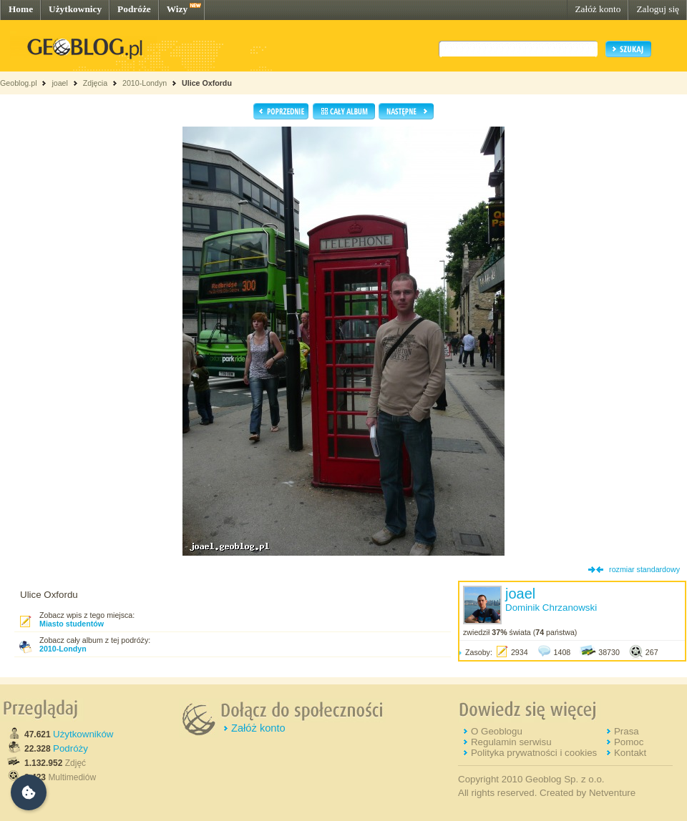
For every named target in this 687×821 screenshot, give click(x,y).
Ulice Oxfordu (207, 83)
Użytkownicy (75, 9)
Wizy (177, 9)
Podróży (70, 748)
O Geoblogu (496, 731)
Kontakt (630, 752)
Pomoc (628, 742)
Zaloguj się (657, 9)
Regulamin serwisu (511, 742)
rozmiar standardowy (644, 569)
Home (21, 9)
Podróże (134, 9)
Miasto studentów (71, 623)
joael (60, 83)
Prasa (626, 731)
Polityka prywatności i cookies (534, 752)
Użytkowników (83, 734)
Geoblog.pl (18, 83)
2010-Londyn (144, 83)
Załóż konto (597, 9)
